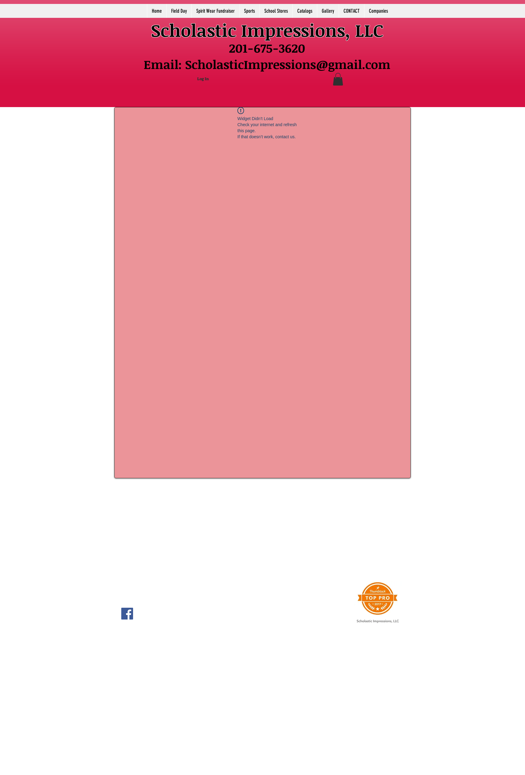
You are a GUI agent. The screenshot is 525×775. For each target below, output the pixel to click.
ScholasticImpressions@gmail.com (287, 64)
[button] (338, 79)
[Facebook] (127, 614)
